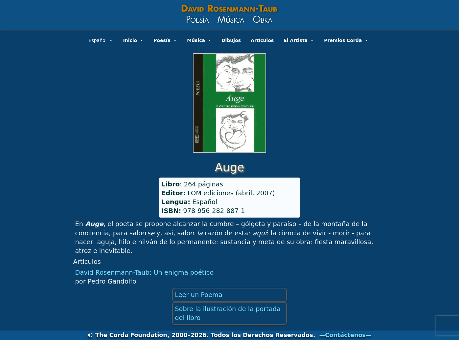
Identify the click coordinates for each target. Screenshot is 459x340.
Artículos (262, 40)
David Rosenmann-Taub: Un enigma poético (144, 272)
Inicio (133, 40)
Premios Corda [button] (346, 40)
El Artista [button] (299, 40)
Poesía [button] (165, 40)
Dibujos (231, 40)
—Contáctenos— (345, 335)
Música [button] (199, 40)
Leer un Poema (198, 295)
